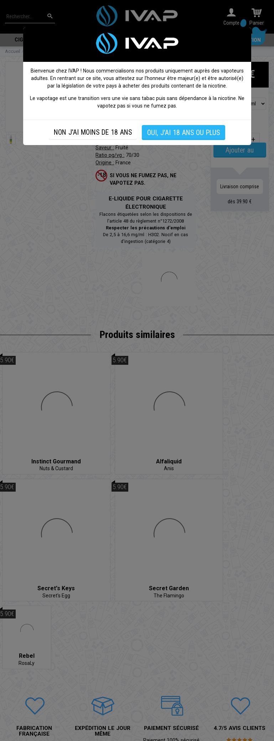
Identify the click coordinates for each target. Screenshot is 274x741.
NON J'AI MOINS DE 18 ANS (93, 132)
